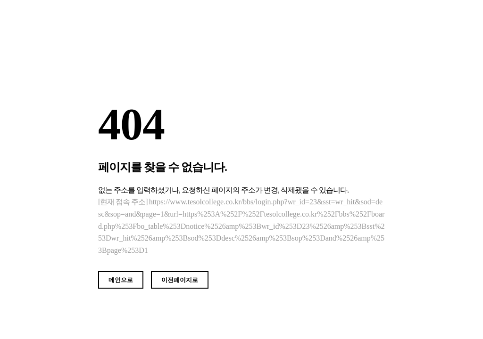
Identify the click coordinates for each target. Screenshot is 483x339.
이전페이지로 (179, 279)
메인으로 (120, 279)
